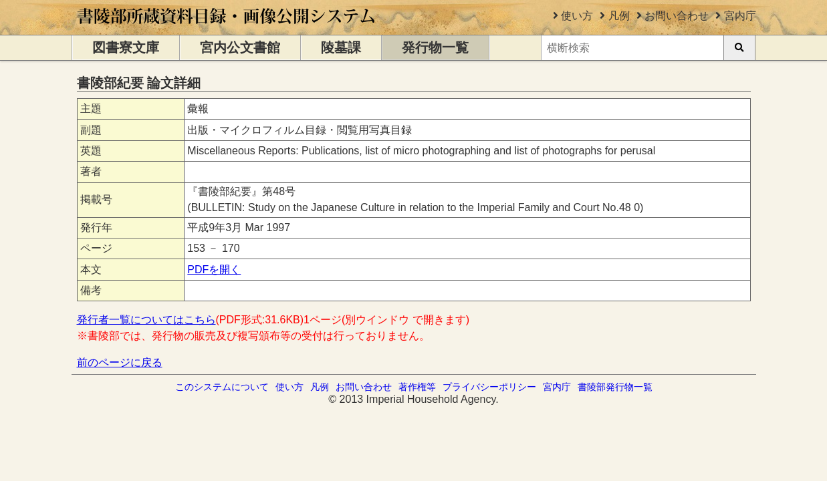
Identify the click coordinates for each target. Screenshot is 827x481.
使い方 (577, 15)
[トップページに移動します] (227, 28)
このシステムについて (222, 386)
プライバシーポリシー (489, 386)
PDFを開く (214, 269)
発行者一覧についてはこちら (146, 319)
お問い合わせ (676, 15)
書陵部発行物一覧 (615, 386)
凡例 (619, 15)
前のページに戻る (119, 362)
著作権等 (417, 386)
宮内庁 (740, 15)
